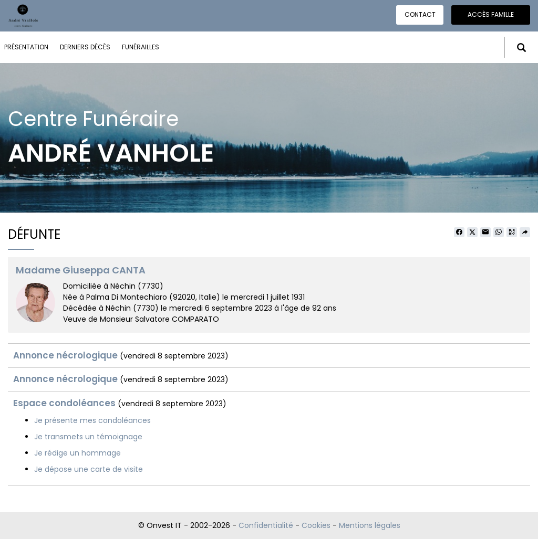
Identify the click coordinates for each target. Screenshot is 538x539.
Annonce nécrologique (65, 355)
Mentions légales (369, 525)
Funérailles (140, 47)
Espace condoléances (64, 403)
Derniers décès (85, 47)
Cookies (316, 525)
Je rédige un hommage (77, 453)
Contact (420, 14)
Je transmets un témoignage (88, 436)
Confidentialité (266, 525)
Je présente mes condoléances (92, 420)
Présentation (26, 47)
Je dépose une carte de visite (88, 469)
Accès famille (491, 14)
